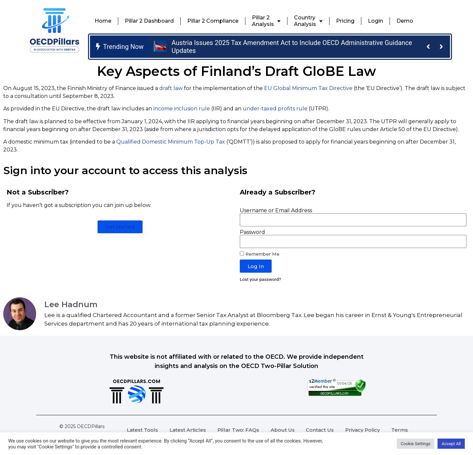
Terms (399, 430)
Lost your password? (260, 279)
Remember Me (260, 254)
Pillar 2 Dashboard (149, 21)
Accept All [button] (451, 443)
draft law (171, 88)
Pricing (345, 21)
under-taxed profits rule (275, 108)
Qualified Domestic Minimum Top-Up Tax (170, 142)
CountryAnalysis (308, 20)
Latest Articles (187, 430)
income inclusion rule (181, 108)
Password (252, 232)
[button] (428, 46)
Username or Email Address (276, 210)
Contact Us (320, 430)
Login (375, 21)
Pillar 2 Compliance (212, 21)
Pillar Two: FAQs (238, 430)
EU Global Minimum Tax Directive (308, 88)
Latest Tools (142, 430)
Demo (404, 21)
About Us (283, 430)
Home (103, 21)
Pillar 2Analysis (266, 20)
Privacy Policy (362, 430)
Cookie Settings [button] (416, 443)
